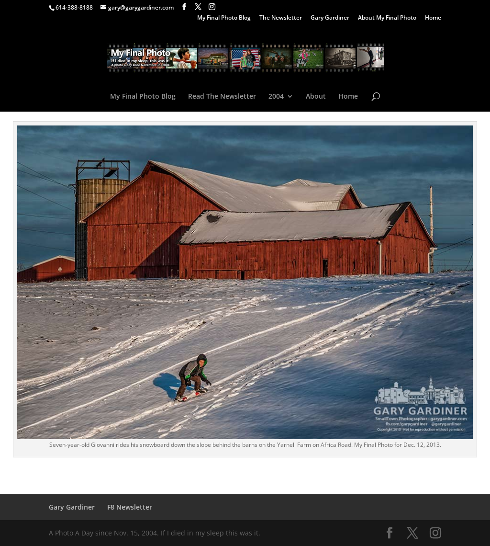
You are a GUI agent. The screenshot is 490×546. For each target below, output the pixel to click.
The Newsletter (280, 18)
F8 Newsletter (129, 507)
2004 (276, 97)
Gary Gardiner (330, 18)
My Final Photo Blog (224, 18)
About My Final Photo (387, 18)
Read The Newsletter (222, 97)
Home (433, 18)
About (316, 97)
